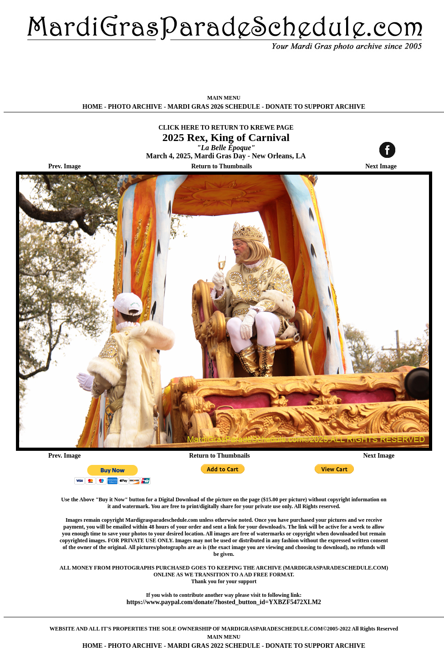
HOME (92, 106)
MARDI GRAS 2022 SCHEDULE (214, 645)
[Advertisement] (224, 72)
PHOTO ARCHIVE (135, 106)
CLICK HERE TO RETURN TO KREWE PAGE (226, 127)
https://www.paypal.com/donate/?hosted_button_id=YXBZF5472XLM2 (224, 602)
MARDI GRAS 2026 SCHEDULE (214, 106)
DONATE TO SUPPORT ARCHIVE (315, 106)
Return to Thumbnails (221, 166)
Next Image (381, 166)
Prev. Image (64, 166)
